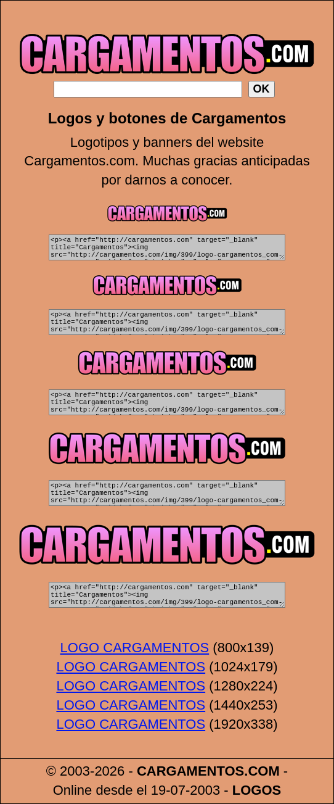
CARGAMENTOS (190, 771)
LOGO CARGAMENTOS (135, 648)
